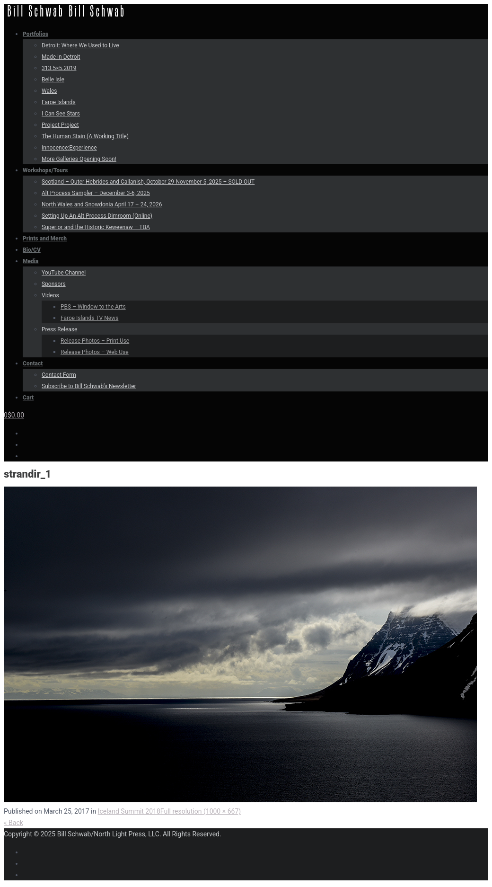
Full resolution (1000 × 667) (200, 811)
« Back (13, 822)
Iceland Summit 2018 (129, 811)
